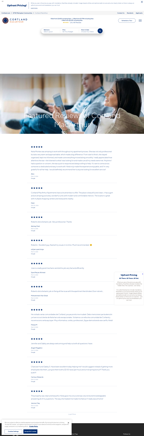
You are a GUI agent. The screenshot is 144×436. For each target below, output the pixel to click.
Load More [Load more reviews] (72, 366)
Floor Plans (75, 391)
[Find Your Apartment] (100, 30)
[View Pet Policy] (55, 402)
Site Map (81, 428)
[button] (1, 1)
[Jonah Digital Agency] (131, 427)
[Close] (68, 423)
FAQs (99, 394)
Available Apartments (79, 394)
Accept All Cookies (30, 431)
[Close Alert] (142, 2)
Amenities (75, 405)
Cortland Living (77, 408)
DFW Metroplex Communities (22, 13)
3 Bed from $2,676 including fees (72, 20)
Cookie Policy (33, 426)
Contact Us (120, 13)
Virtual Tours (76, 398)
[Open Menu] (140, 20)
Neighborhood (102, 391)
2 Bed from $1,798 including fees (83, 18)
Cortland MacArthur (41, 13)
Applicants (139, 13)
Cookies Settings (13, 431)
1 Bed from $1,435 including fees (60, 18)
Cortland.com (6, 13)
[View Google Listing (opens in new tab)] (72, 22)
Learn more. (34, 8)
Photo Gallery (76, 401)
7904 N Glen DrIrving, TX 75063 (44, 395)
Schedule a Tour (127, 20)
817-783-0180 (43, 391)
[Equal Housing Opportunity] (39, 402)
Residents (130, 13)
